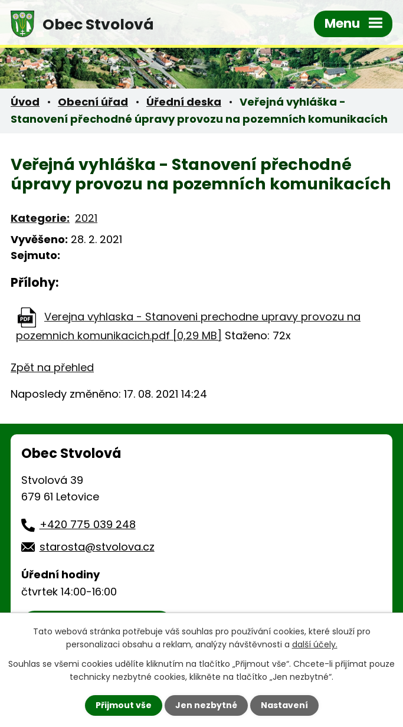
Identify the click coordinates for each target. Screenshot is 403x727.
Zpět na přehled (52, 367)
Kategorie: (40, 218)
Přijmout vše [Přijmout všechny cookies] (124, 705)
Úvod (25, 101)
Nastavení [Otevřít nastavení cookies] (284, 705)
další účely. (315, 644)
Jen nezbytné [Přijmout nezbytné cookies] (206, 705)
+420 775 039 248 (88, 524)
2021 (86, 218)
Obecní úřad (93, 101)
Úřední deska (183, 101)
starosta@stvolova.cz (97, 546)
